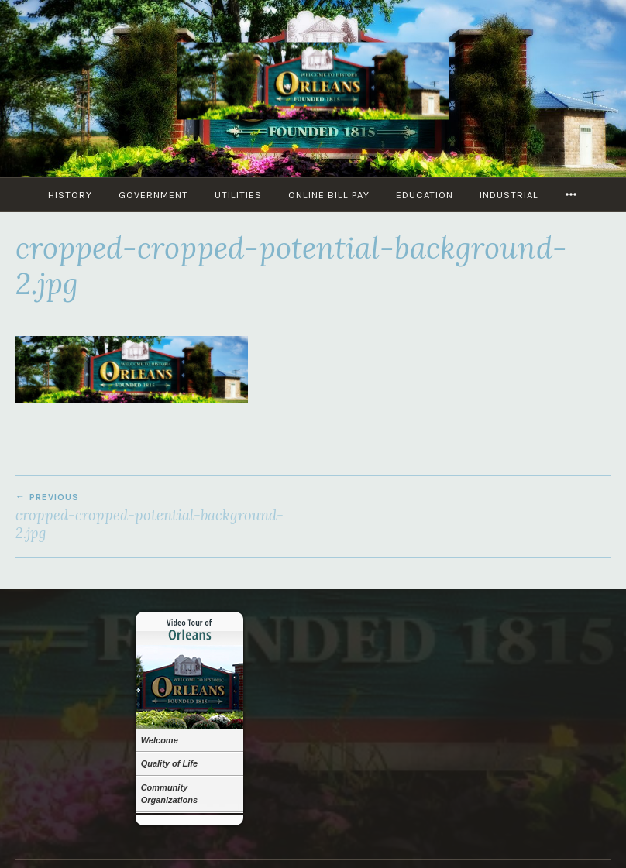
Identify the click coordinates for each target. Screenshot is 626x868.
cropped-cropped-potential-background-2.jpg (164, 516)
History (70, 195)
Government (153, 195)
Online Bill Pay (329, 195)
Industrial (509, 195)
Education (424, 195)
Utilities (238, 195)
